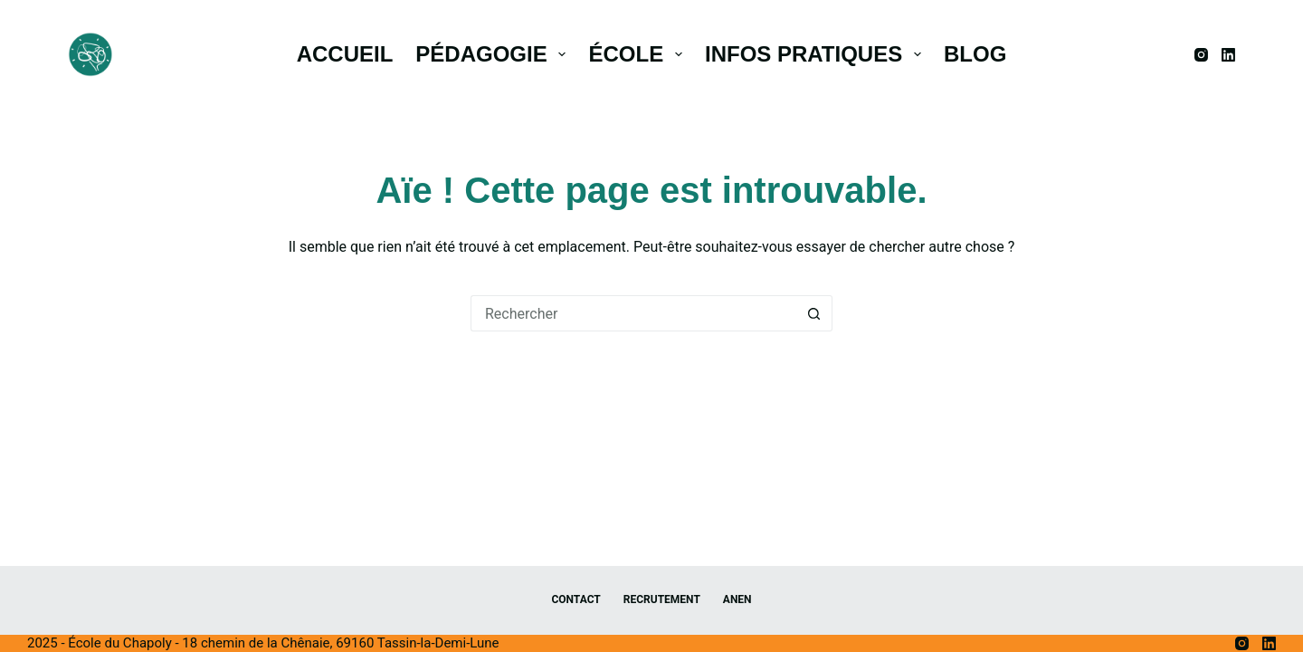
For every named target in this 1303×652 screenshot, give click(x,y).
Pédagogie (494, 54)
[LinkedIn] (1228, 55)
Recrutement (661, 599)
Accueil (345, 54)
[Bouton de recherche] (814, 313)
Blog (975, 54)
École (638, 54)
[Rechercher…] (633, 313)
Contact (575, 599)
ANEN (737, 599)
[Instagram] (1201, 55)
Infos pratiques (816, 54)
